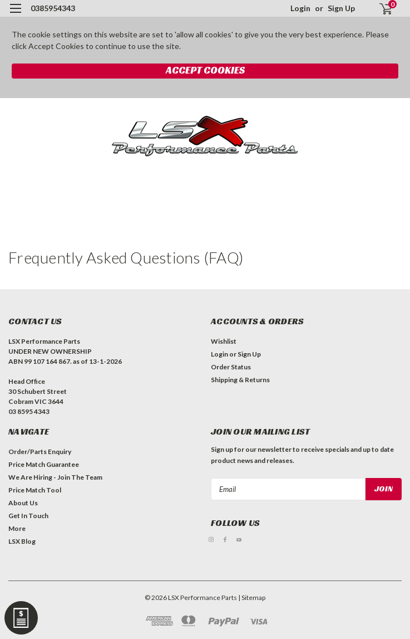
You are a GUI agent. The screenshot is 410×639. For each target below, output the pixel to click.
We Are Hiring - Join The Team (55, 477)
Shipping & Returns (240, 379)
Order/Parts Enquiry (39, 451)
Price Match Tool (34, 490)
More (17, 528)
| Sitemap (251, 597)
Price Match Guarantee (43, 464)
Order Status (231, 367)
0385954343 (53, 8)
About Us (23, 503)
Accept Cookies (205, 70)
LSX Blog (22, 541)
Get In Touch (28, 515)
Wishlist (223, 341)
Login (300, 8)
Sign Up (341, 8)
